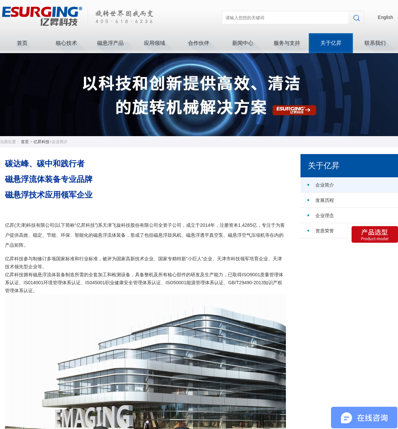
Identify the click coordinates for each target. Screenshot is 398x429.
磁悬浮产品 (110, 43)
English (385, 17)
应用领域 (154, 43)
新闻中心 (242, 43)
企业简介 (324, 185)
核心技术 (66, 43)
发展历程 (324, 200)
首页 (22, 43)
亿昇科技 (41, 141)
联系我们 (375, 43)
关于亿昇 (331, 43)
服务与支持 (287, 43)
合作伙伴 (198, 43)
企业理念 (324, 215)
